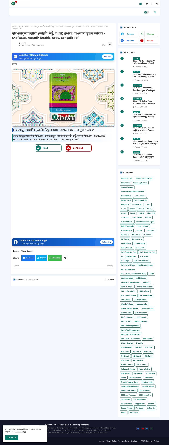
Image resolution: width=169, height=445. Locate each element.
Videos (123, 412)
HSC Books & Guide (128, 291)
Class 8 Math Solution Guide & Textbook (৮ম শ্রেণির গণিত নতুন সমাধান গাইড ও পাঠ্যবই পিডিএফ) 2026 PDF (145, 145)
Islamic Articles (127, 304)
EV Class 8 (125, 239)
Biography (125, 204)
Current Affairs (126, 222)
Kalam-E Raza (126, 321)
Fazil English (125, 261)
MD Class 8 (125, 360)
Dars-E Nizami (143, 226)
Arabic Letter (126, 196)
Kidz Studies (147, 339)
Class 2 (123, 209)
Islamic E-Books (147, 308)
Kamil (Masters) (141, 321)
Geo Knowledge (127, 278)
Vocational (134, 412)
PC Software (150, 373)
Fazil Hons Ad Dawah (141, 261)
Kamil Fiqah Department (130, 330)
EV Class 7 (147, 235)
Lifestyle (139, 343)
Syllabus (151, 403)
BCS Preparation (141, 200)
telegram (130, 34)
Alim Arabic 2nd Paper (144, 178)
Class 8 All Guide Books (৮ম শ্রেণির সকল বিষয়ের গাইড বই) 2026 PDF (144, 76)
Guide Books (141, 278)
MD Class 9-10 (138, 360)
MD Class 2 (125, 352)
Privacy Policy (111, 441)
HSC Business (144, 291)
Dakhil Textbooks (127, 226)
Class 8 (141, 213)
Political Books (135, 378)
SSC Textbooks (126, 403)
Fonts (152, 274)
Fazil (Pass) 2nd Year (147, 252)
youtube (150, 40)
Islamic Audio (141, 304)
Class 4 (141, 209)
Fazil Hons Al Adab (128, 265)
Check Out (19, 431)
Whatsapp (56, 258)
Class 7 (132, 213)
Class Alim (125, 217)
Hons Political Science (144, 287)
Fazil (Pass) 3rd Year (128, 256)
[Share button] (65, 258)
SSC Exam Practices (128, 395)
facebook (130, 40)
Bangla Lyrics (126, 200)
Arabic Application (140, 183)
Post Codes (148, 378)
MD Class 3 (137, 352)
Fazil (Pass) (140, 248)
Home (14, 26)
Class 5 (149, 209)
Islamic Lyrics (126, 313)
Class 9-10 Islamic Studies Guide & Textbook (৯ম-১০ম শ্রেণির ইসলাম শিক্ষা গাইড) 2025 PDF (145, 131)
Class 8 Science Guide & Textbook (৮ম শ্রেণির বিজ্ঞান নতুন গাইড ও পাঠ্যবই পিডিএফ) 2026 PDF (144, 158)
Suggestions (140, 403)
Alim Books (125, 183)
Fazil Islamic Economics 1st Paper (133, 274)
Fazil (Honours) (127, 248)
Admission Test (127, 178)
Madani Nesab (126, 347)
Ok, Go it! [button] (12, 437)
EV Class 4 (150, 230)
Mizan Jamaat (24, 26)
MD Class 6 (137, 356)
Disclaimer (135, 441)
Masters (138, 347)
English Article (126, 230)
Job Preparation (127, 317)
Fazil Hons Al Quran (145, 265)
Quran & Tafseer (148, 386)
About (101, 441)
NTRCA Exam (125, 373)
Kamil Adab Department (130, 326)
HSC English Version (128, 295)
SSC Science (125, 399)
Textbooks (140, 408)
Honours (146, 282)
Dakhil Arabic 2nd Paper (145, 222)
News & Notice (144, 369)
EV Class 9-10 (137, 239)
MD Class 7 (148, 356)
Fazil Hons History (128, 269)
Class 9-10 (151, 213)
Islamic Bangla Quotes (129, 308)
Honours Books (126, 287)
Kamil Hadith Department (131, 334)
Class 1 (147, 204)
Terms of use (123, 441)
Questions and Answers (130, 386)
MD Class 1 (149, 347)
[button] (155, 12)
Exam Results (126, 243)
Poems (123, 378)
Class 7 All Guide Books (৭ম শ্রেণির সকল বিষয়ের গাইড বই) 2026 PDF (144, 63)
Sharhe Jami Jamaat (128, 391)
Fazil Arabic (144, 256)
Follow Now (106, 242)
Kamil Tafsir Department (130, 339)
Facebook (29, 258)
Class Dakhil (137, 217)
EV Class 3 (139, 230)
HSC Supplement (140, 300)
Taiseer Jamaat (126, 408)
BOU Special (136, 204)
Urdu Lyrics (151, 408)
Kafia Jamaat (141, 317)
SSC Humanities (145, 395)
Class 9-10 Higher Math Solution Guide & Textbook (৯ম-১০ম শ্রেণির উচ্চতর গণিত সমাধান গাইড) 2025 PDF (144, 105)
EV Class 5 (125, 235)
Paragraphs (138, 373)
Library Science (127, 343)
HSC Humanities (146, 295)
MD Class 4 (148, 352)
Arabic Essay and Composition (132, 191)
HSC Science (125, 300)
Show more (109, 280)
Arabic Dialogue (127, 187)
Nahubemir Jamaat (128, 369)
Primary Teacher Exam (129, 382)
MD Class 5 (125, 356)
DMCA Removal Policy (150, 441)
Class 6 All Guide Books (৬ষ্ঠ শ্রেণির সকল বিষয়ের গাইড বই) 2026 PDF (144, 116)
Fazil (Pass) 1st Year (128, 252)
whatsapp (150, 34)
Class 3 (132, 209)
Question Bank (146, 382)
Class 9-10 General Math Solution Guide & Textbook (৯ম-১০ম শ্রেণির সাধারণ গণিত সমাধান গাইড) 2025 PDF (144, 91)
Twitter (43, 258)
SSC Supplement (140, 399)
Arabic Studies (139, 196)
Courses (148, 217)
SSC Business (145, 391)
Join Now (107, 56)
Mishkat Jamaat (127, 365)
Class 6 (123, 213)
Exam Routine (140, 243)
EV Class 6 (136, 235)
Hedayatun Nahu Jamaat (130, 282)
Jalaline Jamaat (141, 313)
